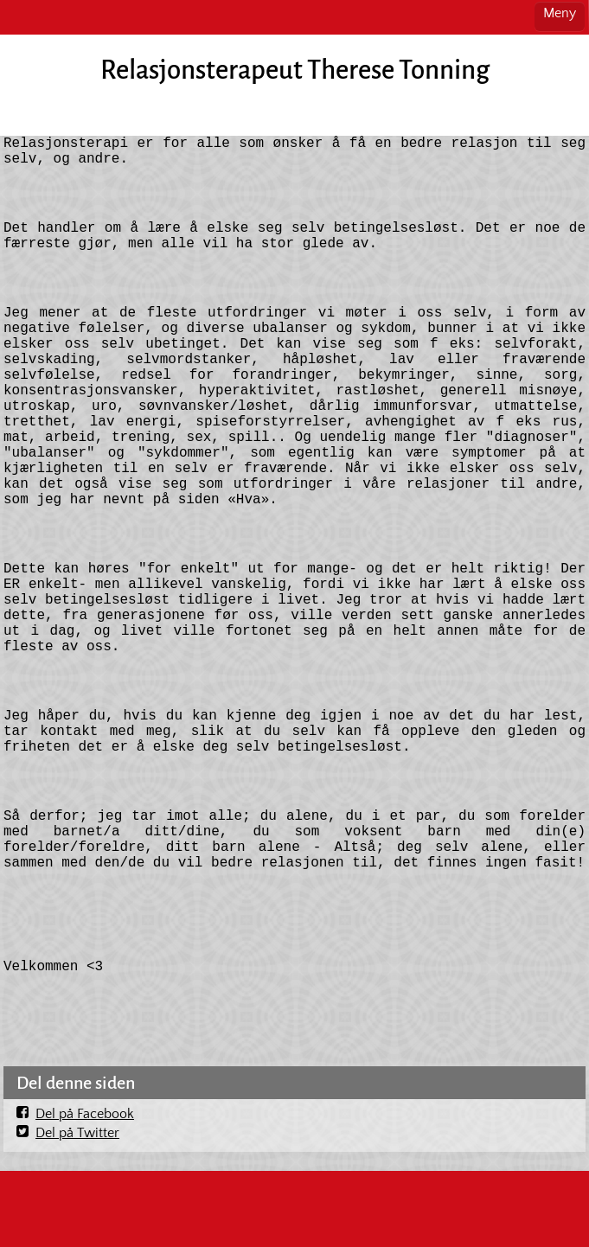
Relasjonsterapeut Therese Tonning (295, 70)
